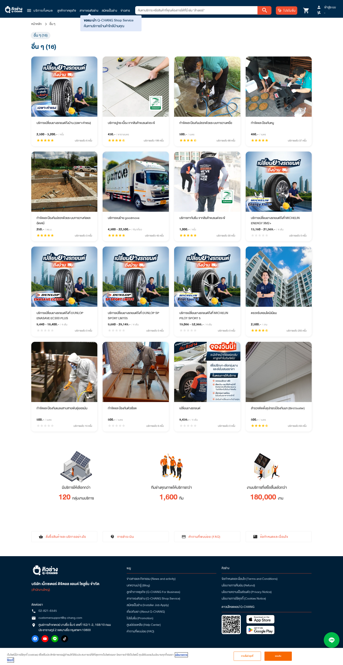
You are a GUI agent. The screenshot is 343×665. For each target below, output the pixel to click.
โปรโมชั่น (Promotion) (140, 618)
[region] (171, 656)
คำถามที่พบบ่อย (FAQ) (140, 631)
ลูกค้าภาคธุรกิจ (66, 10)
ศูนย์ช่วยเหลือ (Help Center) (144, 624)
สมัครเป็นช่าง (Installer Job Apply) (148, 605)
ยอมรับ (278, 656)
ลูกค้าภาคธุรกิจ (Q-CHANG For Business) (153, 591)
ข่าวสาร (125, 10)
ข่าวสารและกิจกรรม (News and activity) (151, 578)
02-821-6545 (47, 610)
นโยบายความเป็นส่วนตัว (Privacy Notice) (247, 591)
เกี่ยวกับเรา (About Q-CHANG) (146, 611)
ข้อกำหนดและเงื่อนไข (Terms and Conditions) (250, 578)
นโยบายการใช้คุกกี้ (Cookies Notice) (244, 598)
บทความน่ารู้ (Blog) (138, 585)
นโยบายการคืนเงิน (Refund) (238, 585)
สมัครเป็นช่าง (109, 10)
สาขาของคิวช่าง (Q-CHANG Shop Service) (153, 598)
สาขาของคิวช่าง (89, 10)
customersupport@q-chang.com (60, 617)
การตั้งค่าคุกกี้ (247, 656)
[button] (39, 10)
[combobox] (196, 10)
